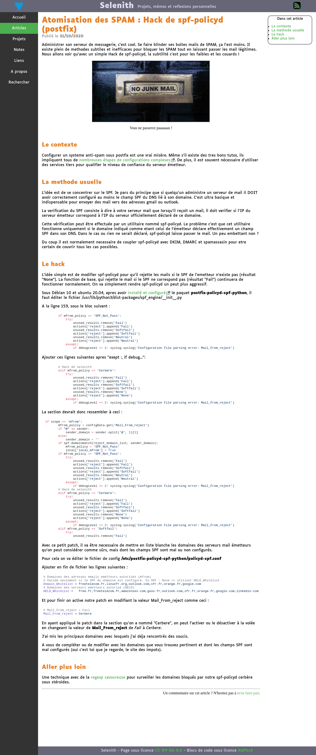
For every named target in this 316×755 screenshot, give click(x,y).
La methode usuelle (288, 30)
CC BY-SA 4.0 (168, 751)
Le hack (278, 34)
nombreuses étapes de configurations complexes (124, 160)
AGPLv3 (245, 751)
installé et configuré (147, 293)
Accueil (19, 17)
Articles (19, 28)
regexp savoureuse (108, 721)
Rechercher (19, 82)
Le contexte (281, 26)
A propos (19, 72)
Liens (19, 61)
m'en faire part (248, 737)
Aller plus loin (283, 38)
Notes (19, 50)
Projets (19, 39)
